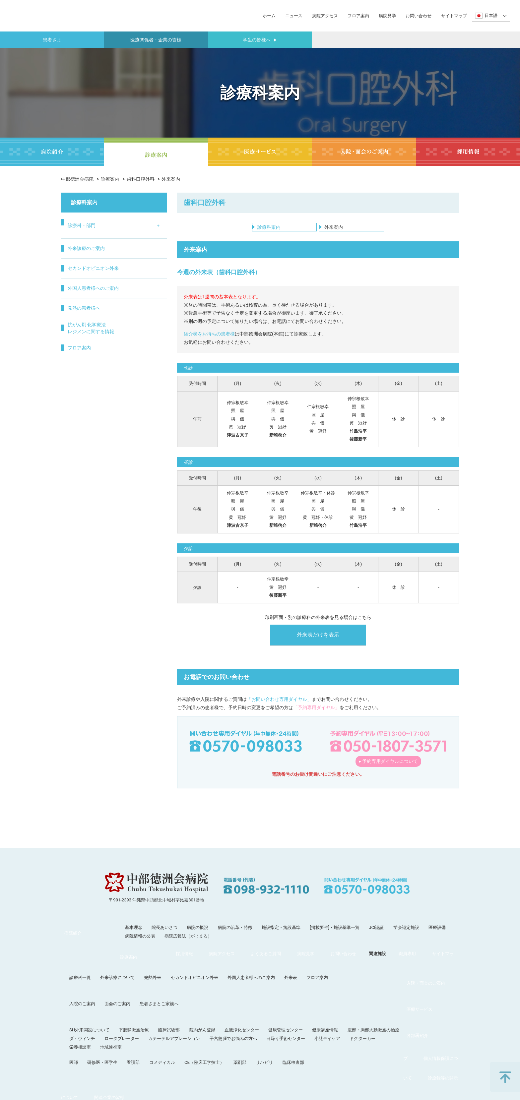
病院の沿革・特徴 (235, 935)
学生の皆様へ (260, 39)
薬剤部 (295, 1022)
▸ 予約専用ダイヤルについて (388, 769)
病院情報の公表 (140, 944)
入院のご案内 (138, 974)
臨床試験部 (224, 989)
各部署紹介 (72, 1022)
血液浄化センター (297, 989)
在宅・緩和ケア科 (148, 313)
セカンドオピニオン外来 (100, 392)
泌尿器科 (109, 303)
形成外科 (109, 266)
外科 (71, 315)
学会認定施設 (406, 935)
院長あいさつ (164, 935)
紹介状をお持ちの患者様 (209, 341)
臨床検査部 (349, 1022)
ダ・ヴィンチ (138, 998)
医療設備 (437, 935)
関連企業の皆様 (437, 1034)
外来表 (346, 959)
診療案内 (110, 179)
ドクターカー (418, 998)
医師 (129, 1022)
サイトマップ (454, 15)
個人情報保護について (334, 1034)
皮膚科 (107, 290)
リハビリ (320, 1022)
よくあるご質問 (138, 1034)
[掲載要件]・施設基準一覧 (334, 935)
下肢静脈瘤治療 (189, 989)
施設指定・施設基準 (281, 935)
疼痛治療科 (145, 341)
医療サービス (74, 989)
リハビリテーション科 (148, 245)
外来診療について (173, 959)
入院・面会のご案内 (80, 974)
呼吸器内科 (78, 254)
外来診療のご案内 (92, 372)
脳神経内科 (78, 303)
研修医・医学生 (158, 1022)
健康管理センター (341, 989)
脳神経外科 (111, 254)
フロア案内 (358, 15)
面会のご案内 (173, 974)
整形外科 (109, 241)
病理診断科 (145, 297)
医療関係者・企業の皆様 (155, 39)
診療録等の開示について (389, 1034)
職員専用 (259, 1034)
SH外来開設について (145, 989)
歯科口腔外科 (141, 179)
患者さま (52, 39)
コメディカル (218, 1022)
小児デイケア (383, 998)
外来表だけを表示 (318, 643)
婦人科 (107, 315)
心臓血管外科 (81, 327)
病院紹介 (69, 935)
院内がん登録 (258, 989)
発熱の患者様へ (89, 431)
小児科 (107, 278)
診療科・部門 (87, 222)
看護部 (188, 1022)
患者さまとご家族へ (214, 974)
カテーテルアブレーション (230, 998)
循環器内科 (78, 266)
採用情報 (69, 1034)
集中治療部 (145, 329)
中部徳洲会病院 (77, 179)
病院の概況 (197, 935)
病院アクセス (325, 15)
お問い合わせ (418, 15)
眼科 (104, 327)
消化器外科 (78, 352)
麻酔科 (141, 273)
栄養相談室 (136, 1007)
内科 (71, 241)
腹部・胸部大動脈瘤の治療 (429, 989)
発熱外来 (208, 959)
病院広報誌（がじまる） (188, 944)
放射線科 (143, 261)
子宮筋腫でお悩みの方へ (289, 998)
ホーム (269, 15)
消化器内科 (78, 278)
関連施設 (232, 1034)
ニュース (293, 15)
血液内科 (76, 290)
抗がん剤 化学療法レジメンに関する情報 (97, 451)
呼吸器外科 (78, 339)
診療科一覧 (136, 959)
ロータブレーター (177, 998)
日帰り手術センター (341, 998)
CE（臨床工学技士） (260, 1022)
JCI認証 (376, 935)
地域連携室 (166, 1007)
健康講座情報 (381, 989)
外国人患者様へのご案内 (100, 411)
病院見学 (387, 15)
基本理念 (133, 935)
